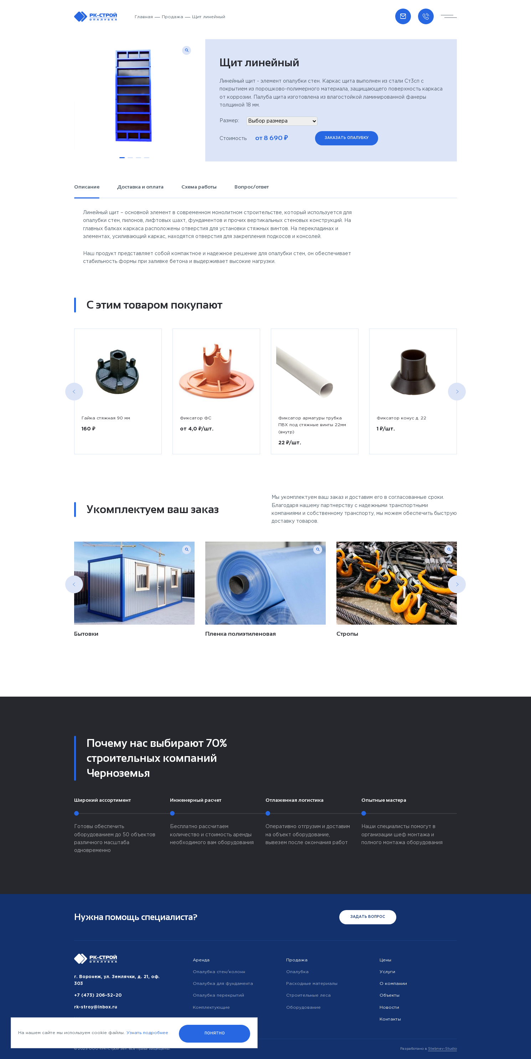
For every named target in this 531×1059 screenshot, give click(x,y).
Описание (86, 187)
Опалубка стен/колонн (219, 972)
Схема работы (199, 187)
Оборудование (303, 1007)
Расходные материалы (311, 984)
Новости (389, 1007)
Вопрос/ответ (251, 187)
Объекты (389, 995)
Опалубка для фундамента (223, 984)
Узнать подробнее (147, 1033)
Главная (144, 17)
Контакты (390, 1019)
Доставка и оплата (140, 187)
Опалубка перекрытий (218, 995)
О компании (393, 984)
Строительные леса (308, 995)
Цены (385, 960)
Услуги (387, 972)
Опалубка (297, 972)
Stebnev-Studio (442, 1048)
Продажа (172, 17)
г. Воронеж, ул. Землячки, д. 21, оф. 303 (117, 980)
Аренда (201, 960)
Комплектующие (211, 1007)
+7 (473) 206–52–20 (98, 995)
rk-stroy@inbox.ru (95, 1007)
